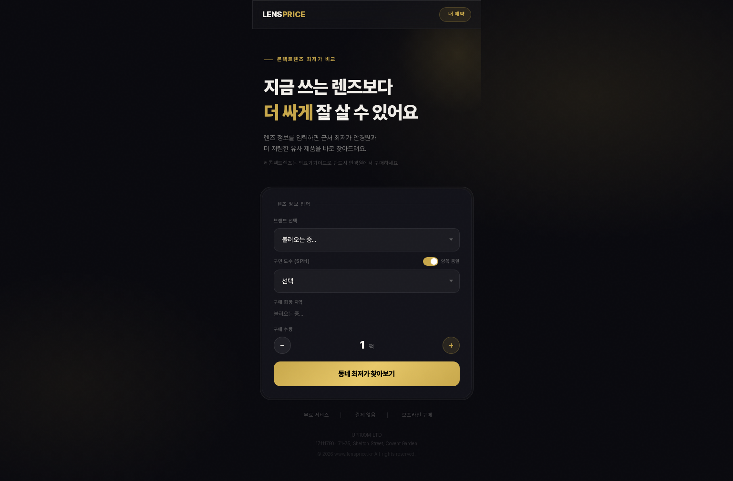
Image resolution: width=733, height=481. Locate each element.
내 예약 (456, 14)
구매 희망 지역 (288, 302)
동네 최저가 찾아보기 (366, 374)
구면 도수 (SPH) (292, 261)
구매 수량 (283, 329)
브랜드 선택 (286, 220)
